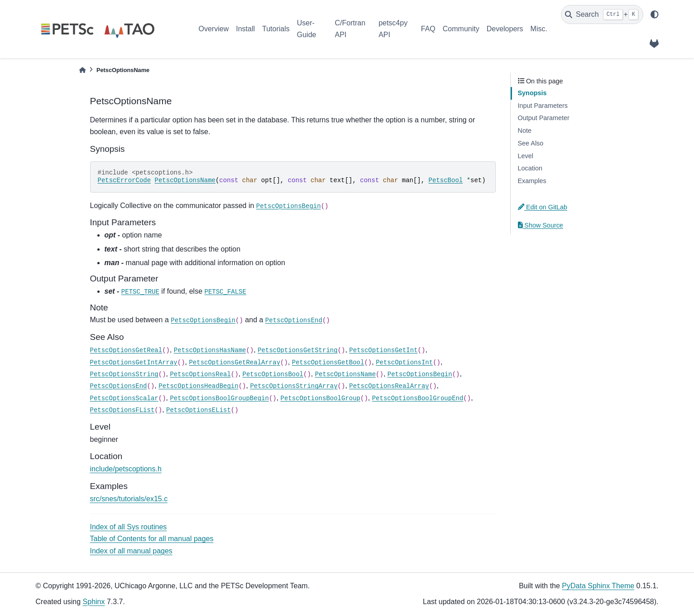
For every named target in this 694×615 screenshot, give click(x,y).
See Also (531, 143)
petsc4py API (392, 29)
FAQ (428, 29)
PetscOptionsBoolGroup (320, 398)
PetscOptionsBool (273, 374)
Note (524, 130)
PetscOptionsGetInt (383, 350)
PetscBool (446, 180)
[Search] (602, 14)
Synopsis (532, 93)
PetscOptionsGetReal (126, 350)
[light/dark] (654, 14)
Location (530, 168)
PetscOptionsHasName (210, 350)
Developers (505, 29)
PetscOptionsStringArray (293, 386)
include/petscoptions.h (126, 469)
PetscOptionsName (185, 180)
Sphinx (94, 601)
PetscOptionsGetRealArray (234, 362)
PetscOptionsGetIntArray (133, 362)
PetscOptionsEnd (293, 320)
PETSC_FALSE (225, 291)
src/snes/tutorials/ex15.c (129, 499)
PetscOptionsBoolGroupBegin (219, 398)
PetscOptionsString (124, 374)
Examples (532, 180)
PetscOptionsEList (198, 410)
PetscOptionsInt (404, 362)
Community (461, 29)
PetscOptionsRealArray (389, 386)
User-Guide (306, 29)
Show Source (540, 225)
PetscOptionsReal (200, 374)
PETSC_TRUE (140, 291)
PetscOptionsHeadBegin (198, 386)
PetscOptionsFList (122, 410)
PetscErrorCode (124, 180)
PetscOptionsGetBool (328, 362)
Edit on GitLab (543, 207)
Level (525, 156)
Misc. (539, 29)
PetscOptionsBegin (288, 206)
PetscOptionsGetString (297, 350)
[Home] (82, 70)
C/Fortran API (350, 29)
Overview (214, 29)
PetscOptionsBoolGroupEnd (418, 398)
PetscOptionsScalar (124, 398)
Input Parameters (543, 105)
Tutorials (276, 29)
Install (245, 29)
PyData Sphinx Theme (598, 586)
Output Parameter (544, 117)
